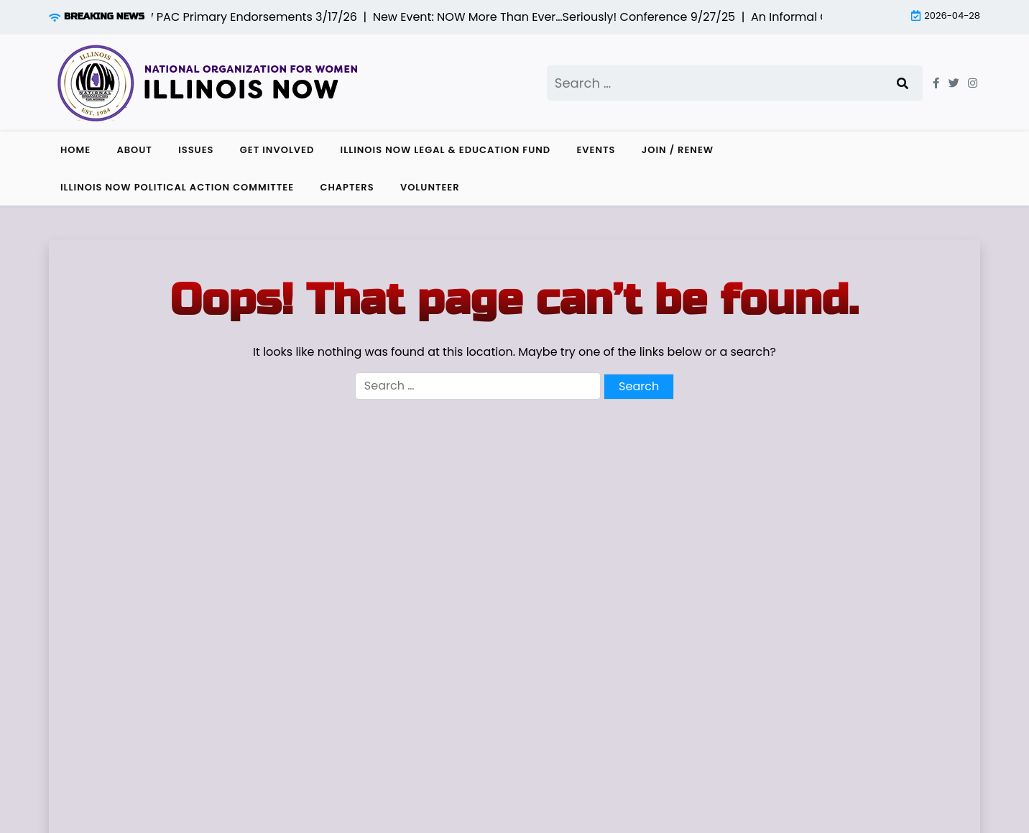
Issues (195, 150)
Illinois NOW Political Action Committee (177, 187)
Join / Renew (678, 150)
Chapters (347, 187)
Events (595, 150)
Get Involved (277, 150)
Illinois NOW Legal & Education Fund (446, 150)
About (134, 150)
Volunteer (430, 187)
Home (75, 150)
